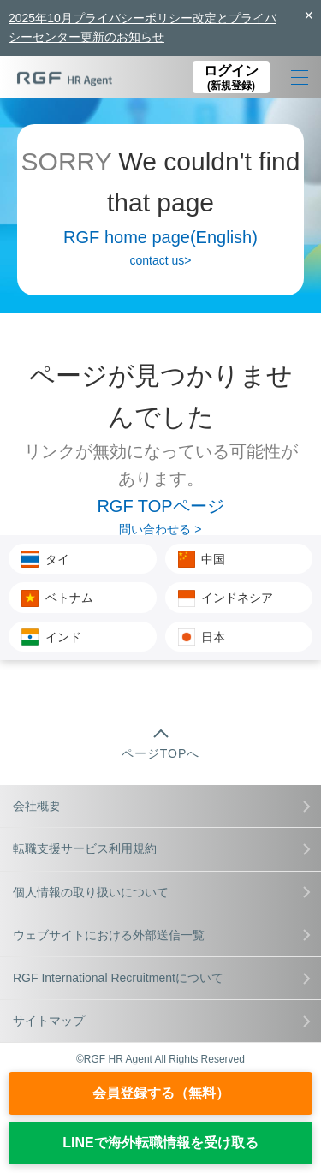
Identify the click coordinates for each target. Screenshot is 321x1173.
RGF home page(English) (160, 237)
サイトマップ (162, 1020)
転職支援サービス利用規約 (162, 848)
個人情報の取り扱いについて (162, 892)
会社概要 (162, 806)
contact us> (161, 260)
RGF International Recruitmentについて (162, 978)
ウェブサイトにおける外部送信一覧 (162, 935)
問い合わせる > (160, 529)
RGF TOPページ (160, 506)
